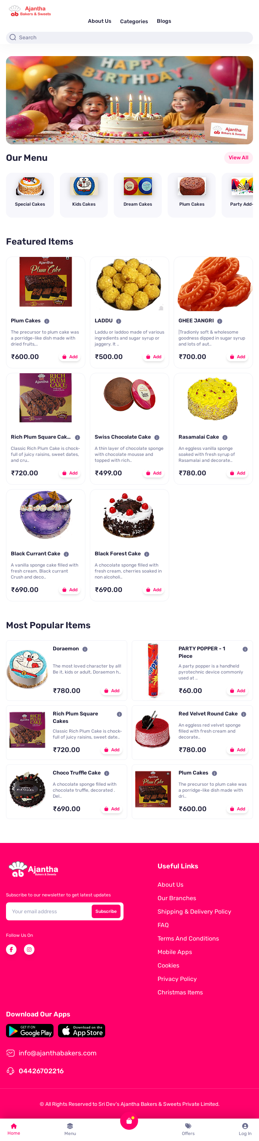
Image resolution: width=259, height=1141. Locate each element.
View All (239, 157)
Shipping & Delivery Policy (194, 911)
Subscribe (106, 911)
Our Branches (177, 898)
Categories (134, 21)
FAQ (163, 925)
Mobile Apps (175, 952)
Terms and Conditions (188, 938)
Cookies (168, 965)
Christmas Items (180, 992)
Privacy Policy (177, 978)
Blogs (164, 21)
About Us (99, 21)
